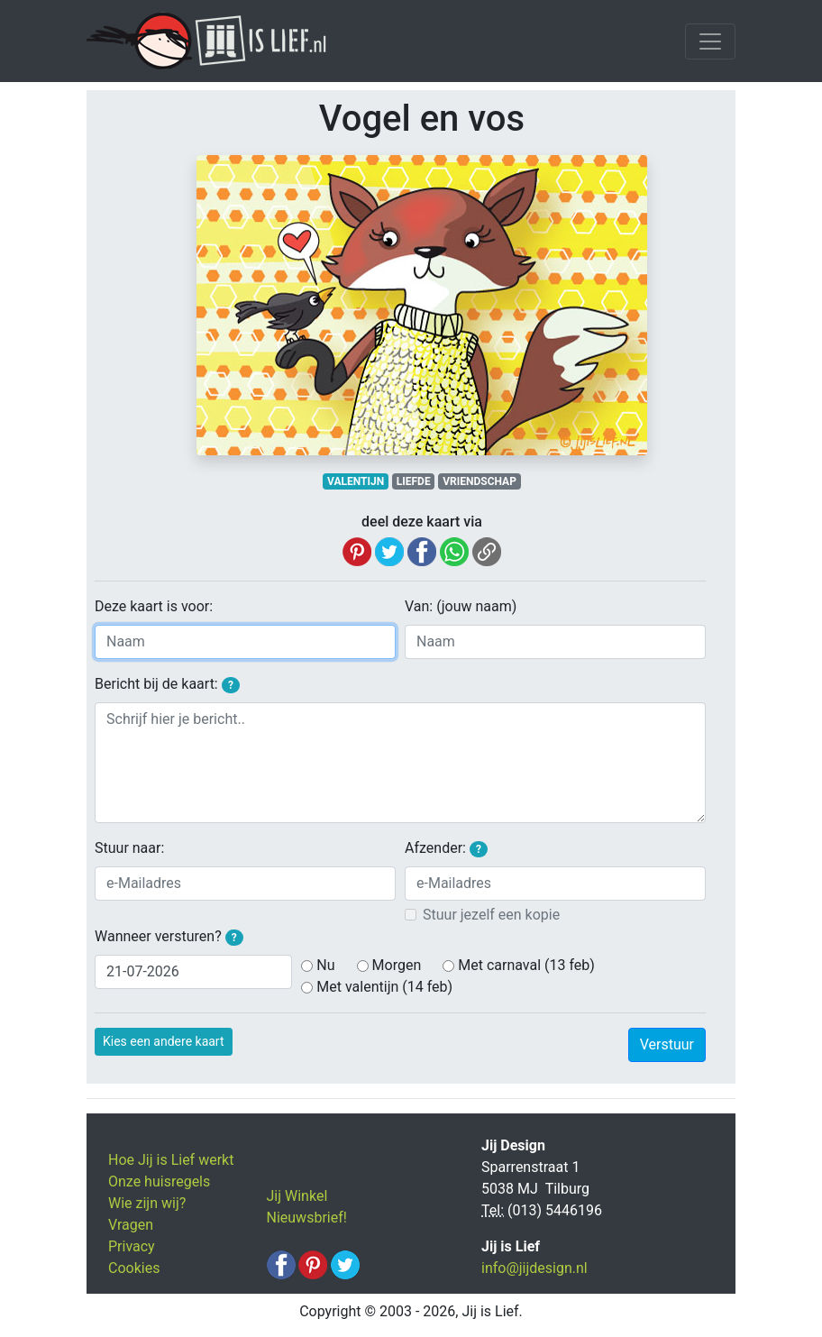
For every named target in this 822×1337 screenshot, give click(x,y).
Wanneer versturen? (169, 937)
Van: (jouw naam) (460, 606)
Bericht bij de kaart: (167, 684)
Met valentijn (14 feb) (384, 986)
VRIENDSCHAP (479, 481)
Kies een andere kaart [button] (163, 1041)
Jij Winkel (297, 1195)
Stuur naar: (129, 847)
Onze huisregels (159, 1181)
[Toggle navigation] (710, 41)
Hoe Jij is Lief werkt (170, 1159)
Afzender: (446, 848)
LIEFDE (414, 481)
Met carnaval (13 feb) (526, 965)
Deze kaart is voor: (154, 606)
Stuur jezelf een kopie (491, 914)
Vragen (130, 1224)
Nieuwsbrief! (307, 1217)
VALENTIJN (355, 481)
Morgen (397, 965)
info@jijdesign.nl (534, 1268)
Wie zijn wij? (147, 1203)
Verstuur (667, 1044)
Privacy (131, 1246)
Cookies (134, 1268)
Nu (325, 965)
